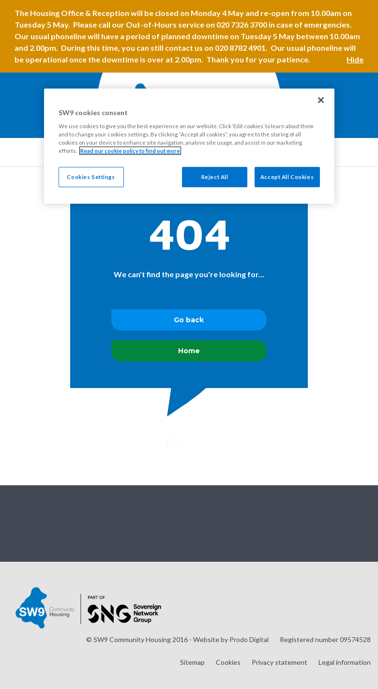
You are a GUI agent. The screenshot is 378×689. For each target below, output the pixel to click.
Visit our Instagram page (290, 522)
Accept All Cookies (287, 177)
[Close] (321, 100)
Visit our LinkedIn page (363, 522)
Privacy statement (279, 662)
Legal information (344, 662)
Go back (189, 319)
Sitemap (192, 662)
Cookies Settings (91, 177)
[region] (189, 146)
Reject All (214, 177)
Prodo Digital (249, 639)
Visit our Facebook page (339, 522)
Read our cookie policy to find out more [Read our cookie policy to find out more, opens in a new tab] (130, 151)
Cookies (228, 662)
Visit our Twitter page (314, 522)
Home (189, 350)
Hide (355, 59)
